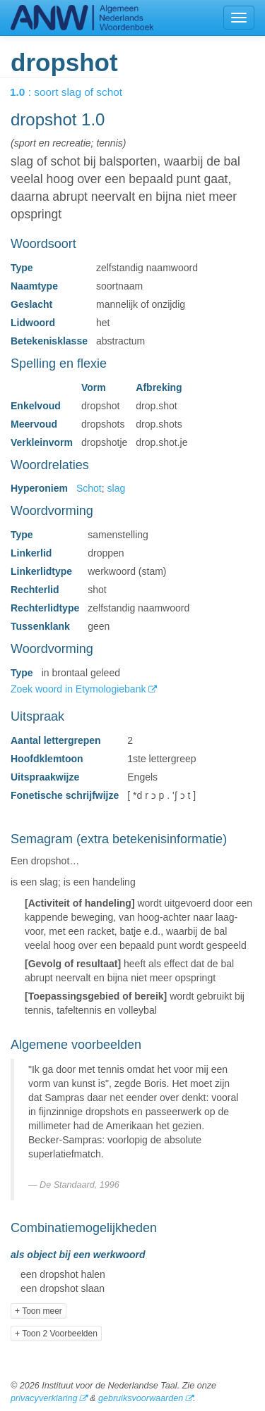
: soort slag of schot (76, 92)
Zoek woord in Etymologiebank (79, 689)
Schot (89, 488)
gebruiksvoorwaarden (140, 1398)
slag (116, 488)
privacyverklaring (44, 1398)
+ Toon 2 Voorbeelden (56, 1333)
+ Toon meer (38, 1311)
